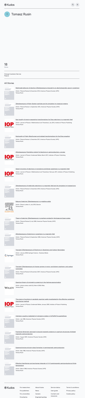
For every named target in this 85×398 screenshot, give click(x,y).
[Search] (73, 5)
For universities (25, 394)
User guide (54, 390)
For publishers (24, 390)
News (37, 390)
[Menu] (77, 5)
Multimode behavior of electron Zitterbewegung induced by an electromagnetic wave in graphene (47, 88)
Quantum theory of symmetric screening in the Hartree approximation (38, 282)
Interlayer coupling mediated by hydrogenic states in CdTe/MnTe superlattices (41, 316)
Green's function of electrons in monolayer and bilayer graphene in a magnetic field (43, 169)
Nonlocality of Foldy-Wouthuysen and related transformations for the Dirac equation (43, 136)
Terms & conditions (72, 387)
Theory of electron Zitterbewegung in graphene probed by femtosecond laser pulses (43, 218)
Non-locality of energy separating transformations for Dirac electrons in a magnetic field (44, 119)
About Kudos (39, 387)
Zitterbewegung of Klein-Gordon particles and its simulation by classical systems (42, 104)
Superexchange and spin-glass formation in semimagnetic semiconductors (40, 347)
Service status (55, 387)
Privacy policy (70, 390)
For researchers (25, 387)
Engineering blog (41, 397)
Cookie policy (70, 394)
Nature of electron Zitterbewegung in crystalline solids (33, 201)
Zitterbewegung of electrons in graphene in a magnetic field (35, 234)
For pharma (23, 397)
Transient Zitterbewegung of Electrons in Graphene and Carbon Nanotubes (40, 250)
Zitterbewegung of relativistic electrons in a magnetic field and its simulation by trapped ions (46, 186)
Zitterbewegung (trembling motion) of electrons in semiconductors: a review (40, 152)
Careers (38, 394)
